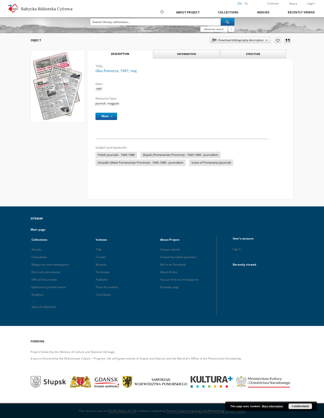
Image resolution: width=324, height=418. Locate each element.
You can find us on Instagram (179, 280)
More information (272, 406)
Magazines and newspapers (50, 265)
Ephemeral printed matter (49, 287)
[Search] (227, 22)
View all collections (44, 307)
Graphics (37, 295)
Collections (228, 12)
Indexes (263, 12)
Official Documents (44, 280)
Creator (101, 257)
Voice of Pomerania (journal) (211, 163)
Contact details (170, 250)
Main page (38, 230)
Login (311, 3)
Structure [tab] (253, 54)
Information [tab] (186, 54)
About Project (188, 12)
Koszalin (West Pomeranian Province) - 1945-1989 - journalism (140, 163)
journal (100, 103)
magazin (113, 103)
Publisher (102, 280)
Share (293, 4)
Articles (37, 250)
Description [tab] (120, 54)
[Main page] (161, 12)
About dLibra (168, 272)
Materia (101, 265)
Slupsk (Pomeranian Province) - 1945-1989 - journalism (180, 155)
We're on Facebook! (173, 265)
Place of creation (107, 287)
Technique (103, 272)
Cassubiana (39, 257)
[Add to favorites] (277, 40)
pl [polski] (246, 3)
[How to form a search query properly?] (231, 29)
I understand (300, 406)
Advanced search (214, 29)
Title (99, 250)
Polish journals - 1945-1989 (116, 155)
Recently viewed (301, 12)
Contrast (273, 3)
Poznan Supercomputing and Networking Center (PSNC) (205, 411)
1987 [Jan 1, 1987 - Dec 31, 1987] (98, 89)
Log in (237, 249)
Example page (169, 287)
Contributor (103, 295)
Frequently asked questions (178, 257)
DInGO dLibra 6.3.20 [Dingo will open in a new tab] (122, 411)
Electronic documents (46, 272)
